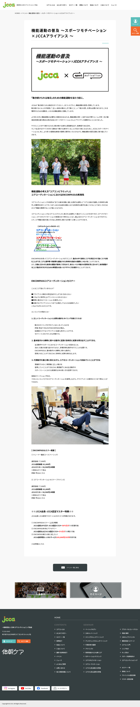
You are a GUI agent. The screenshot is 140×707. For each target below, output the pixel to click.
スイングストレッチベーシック (94, 637)
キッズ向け (125, 652)
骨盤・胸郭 (125, 633)
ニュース (113, 5)
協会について (94, 5)
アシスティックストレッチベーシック (96, 641)
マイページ (9, 641)
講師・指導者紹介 (61, 652)
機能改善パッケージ (128, 641)
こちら (43, 473)
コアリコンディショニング (129, 660)
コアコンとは (50, 5)
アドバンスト (89, 649)
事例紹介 (59, 641)
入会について (104, 5)
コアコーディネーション (92, 664)
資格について (83, 5)
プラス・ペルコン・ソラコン (130, 629)
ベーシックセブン (90, 629)
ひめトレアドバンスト (128, 637)
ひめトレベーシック (91, 633)
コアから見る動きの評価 (93, 668)
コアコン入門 (126, 645)
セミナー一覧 (73, 5)
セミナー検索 (24, 641)
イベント (59, 656)
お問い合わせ (60, 668)
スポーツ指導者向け (128, 656)
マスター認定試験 (127, 679)
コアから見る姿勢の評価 (93, 672)
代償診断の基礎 (90, 645)
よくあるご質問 (61, 664)
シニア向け (125, 649)
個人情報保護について (63, 672)
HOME (57, 617)
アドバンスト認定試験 (128, 675)
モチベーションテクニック (93, 656)
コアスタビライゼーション (93, 660)
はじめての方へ (62, 5)
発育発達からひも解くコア (93, 652)
